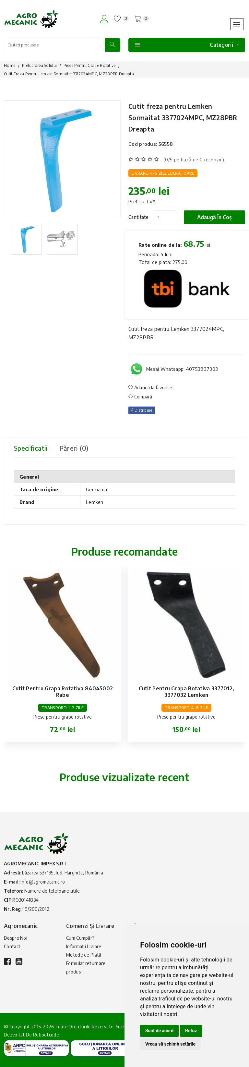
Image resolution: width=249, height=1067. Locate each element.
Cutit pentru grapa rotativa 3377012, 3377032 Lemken (186, 691)
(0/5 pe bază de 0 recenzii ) (193, 159)
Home (9, 65)
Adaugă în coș (214, 217)
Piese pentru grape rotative (90, 65)
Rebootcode (46, 1034)
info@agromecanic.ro (42, 882)
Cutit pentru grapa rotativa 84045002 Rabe (62, 691)
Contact (12, 946)
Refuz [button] (191, 1030)
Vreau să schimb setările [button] (170, 1044)
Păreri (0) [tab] (74, 448)
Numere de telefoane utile (52, 891)
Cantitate (138, 217)
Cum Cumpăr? (80, 938)
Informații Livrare (83, 946)
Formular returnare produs (85, 967)
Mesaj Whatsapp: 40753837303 (182, 369)
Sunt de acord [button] (159, 1030)
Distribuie (141, 410)
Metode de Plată (83, 955)
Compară (140, 396)
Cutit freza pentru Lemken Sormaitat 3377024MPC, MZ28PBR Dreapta (182, 117)
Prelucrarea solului (39, 65)
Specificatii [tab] (31, 448)
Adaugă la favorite (150, 387)
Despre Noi (15, 938)
